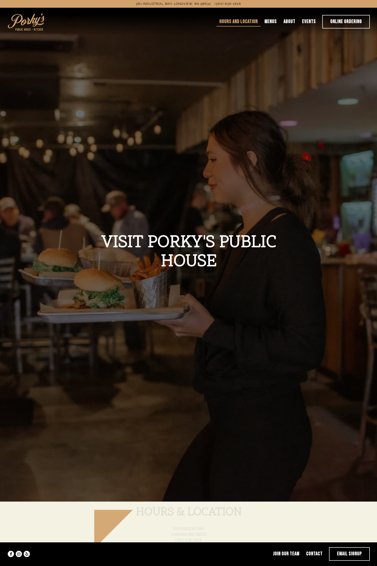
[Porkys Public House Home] (26, 21)
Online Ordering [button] (346, 22)
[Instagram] (19, 546)
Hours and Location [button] (238, 22)
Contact (314, 546)
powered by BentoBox (189, 561)
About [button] (289, 22)
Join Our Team (286, 546)
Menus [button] (270, 22)
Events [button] (309, 22)
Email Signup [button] (349, 546)
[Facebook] (11, 546)
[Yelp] (27, 546)
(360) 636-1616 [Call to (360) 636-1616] (228, 4)
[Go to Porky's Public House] (173, 3)
